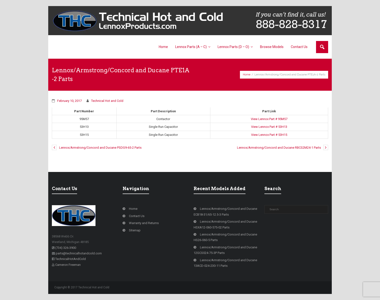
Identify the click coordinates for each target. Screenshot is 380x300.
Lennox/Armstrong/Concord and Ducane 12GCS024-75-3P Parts (225, 250)
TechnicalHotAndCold (70, 259)
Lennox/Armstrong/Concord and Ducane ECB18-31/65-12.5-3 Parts (225, 211)
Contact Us (136, 216)
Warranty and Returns (144, 223)
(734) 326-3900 (65, 248)
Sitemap (135, 230)
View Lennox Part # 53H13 (269, 127)
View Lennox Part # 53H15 (269, 135)
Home (246, 74)
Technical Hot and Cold (107, 101)
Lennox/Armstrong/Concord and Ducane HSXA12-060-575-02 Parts (225, 224)
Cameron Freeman (68, 265)
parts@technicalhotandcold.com (79, 253)
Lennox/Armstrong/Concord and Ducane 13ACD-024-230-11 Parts (225, 263)
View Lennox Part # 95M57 (269, 119)
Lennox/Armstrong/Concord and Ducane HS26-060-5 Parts (225, 237)
